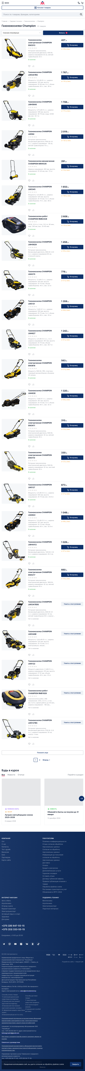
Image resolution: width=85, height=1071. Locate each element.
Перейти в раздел (75, 775)
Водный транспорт (9, 909)
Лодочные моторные (50, 909)
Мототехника (47, 901)
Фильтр (63, 33)
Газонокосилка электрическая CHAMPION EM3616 (40, 363)
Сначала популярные (22, 33)
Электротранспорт (9, 911)
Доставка (46, 863)
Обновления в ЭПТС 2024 (52, 892)
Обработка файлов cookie (52, 887)
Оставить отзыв (48, 876)
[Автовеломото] (42, 2)
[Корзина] (82, 2)
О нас (4, 844)
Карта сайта (6, 860)
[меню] (5, 3)
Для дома (5, 919)
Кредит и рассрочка (50, 868)
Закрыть (75, 1064)
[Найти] (81, 14)
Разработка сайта (68, 962)
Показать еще (42, 753)
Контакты (5, 847)
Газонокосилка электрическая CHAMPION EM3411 (40, 423)
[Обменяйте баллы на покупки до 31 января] (63, 802)
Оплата (45, 865)
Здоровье (5, 917)
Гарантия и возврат (49, 873)
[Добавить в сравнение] (34, 66)
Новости (11, 775)
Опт (3, 841)
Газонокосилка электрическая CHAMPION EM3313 (40, 42)
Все (3, 775)
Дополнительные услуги (51, 871)
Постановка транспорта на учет (54, 889)
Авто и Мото (6, 901)
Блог (3, 855)
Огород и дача (7, 906)
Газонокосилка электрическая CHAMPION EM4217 (40, 572)
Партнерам (6, 857)
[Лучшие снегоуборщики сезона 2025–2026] (21, 802)
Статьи (21, 775)
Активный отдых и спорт (11, 914)
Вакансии (5, 852)
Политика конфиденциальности (54, 841)
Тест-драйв (6, 849)
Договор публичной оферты (53, 879)
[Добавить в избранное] (30, 66)
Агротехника (6, 903)
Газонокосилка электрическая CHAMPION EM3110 (40, 455)
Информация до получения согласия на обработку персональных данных (52, 857)
